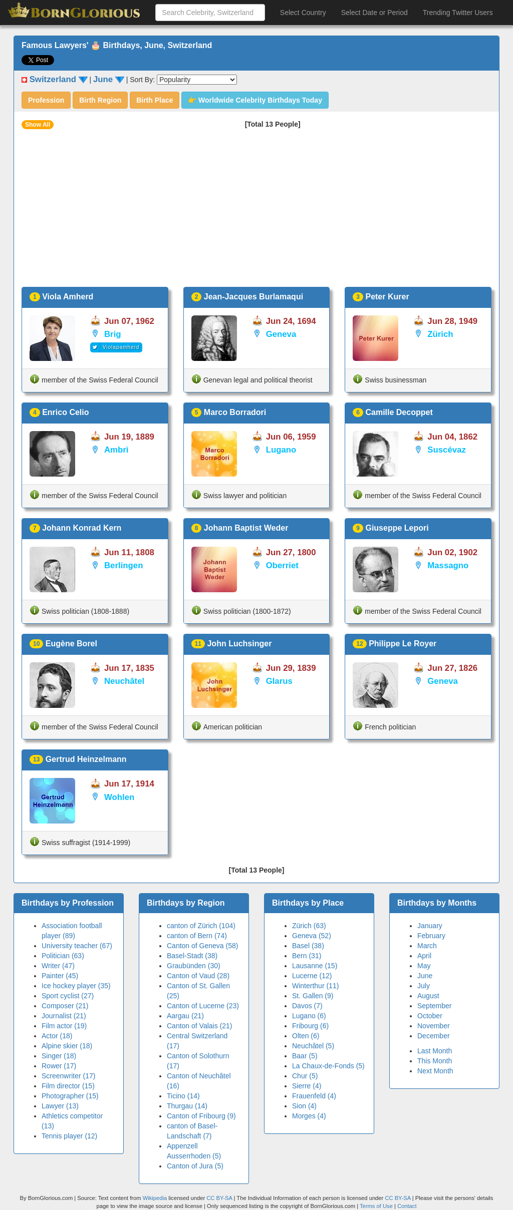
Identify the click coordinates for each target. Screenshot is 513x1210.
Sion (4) (304, 1106)
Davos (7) (307, 1006)
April (424, 956)
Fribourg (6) (310, 1026)
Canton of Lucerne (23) (203, 1006)
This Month (434, 1061)
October (429, 1016)
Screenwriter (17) (68, 1076)
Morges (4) (309, 1116)
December (433, 1036)
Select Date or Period (374, 13)
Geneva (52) (311, 936)
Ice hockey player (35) (76, 986)
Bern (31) (306, 956)
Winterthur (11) (315, 986)
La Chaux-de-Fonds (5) (328, 1066)
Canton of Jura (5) (195, 1166)
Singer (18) (59, 1056)
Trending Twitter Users (458, 13)
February (431, 936)
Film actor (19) (64, 1026)
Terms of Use (377, 1206)
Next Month (435, 1071)
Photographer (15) (70, 1096)
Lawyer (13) (60, 1106)
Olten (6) (305, 1036)
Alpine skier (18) (67, 1046)
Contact (407, 1206)
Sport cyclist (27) (68, 996)
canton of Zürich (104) (201, 926)
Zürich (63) (309, 926)
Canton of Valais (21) (199, 1026)
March (427, 946)
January (429, 926)
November (433, 1026)
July (423, 986)
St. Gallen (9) (312, 996)
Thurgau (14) (187, 1106)
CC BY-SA (219, 1198)
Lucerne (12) (312, 976)
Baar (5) (305, 1056)
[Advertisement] (256, 212)
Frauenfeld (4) (314, 1096)
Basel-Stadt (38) (192, 956)
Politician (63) (63, 956)
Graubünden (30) (193, 966)
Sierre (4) (306, 1086)
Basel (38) (308, 946)
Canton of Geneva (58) (202, 946)
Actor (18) (57, 1036)
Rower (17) (59, 1066)
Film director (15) (68, 1086)
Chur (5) (305, 1076)
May (423, 966)
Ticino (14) (183, 1096)
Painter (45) (60, 976)
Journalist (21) (64, 1016)
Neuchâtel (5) (313, 1046)
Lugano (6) (309, 1016)
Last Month (434, 1051)
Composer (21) (65, 1006)
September (434, 1006)
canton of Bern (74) (197, 936)
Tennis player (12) (69, 1136)
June (424, 976)
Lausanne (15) (314, 966)
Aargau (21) (185, 1016)
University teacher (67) (77, 946)
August (428, 996)
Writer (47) (58, 966)
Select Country (303, 13)
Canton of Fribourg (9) (201, 1116)
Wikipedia (155, 1198)
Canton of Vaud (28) (198, 976)
